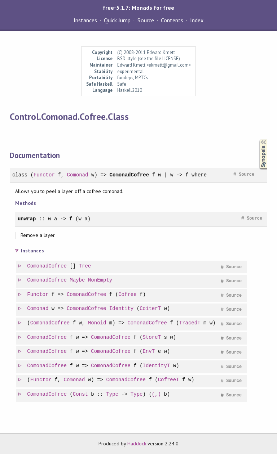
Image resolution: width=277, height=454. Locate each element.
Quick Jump (117, 20)
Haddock (136, 443)
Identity (122, 308)
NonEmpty (100, 280)
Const (80, 394)
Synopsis (257, 139)
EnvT (149, 351)
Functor (44, 174)
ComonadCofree (129, 174)
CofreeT (169, 380)
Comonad (77, 174)
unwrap (27, 218)
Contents (172, 20)
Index (196, 20)
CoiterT (150, 308)
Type (112, 394)
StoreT (152, 337)
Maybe (77, 280)
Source (145, 20)
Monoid (97, 323)
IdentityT (157, 366)
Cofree (128, 294)
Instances (85, 20)
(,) (156, 394)
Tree (85, 266)
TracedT (190, 323)
